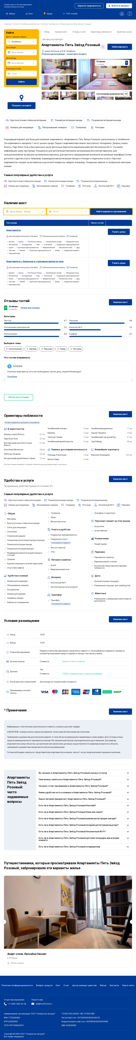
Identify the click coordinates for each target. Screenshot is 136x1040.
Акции (47, 13)
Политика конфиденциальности (17, 985)
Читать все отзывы (30, 307)
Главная (7, 24)
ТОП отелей (70, 13)
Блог (29, 13)
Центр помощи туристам (84, 985)
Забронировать (120, 47)
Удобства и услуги (125, 32)
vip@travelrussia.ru (41, 1004)
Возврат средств (44, 985)
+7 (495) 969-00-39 (15, 1003)
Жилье (10, 13)
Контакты (114, 985)
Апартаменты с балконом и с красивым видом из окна (34, 261)
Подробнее (12, 376)
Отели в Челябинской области (26, 24)
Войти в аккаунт (119, 5)
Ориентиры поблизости (101, 32)
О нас (66, 985)
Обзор (47, 32)
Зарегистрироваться (89, 5)
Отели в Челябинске (50, 24)
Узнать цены (119, 232)
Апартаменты (13, 230)
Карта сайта (128, 985)
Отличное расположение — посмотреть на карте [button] (64, 54)
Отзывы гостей (79, 32)
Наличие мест (61, 32)
